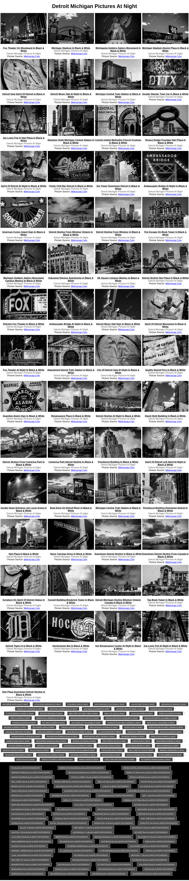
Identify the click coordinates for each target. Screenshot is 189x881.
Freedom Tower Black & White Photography (31, 772)
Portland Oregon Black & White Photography (31, 805)
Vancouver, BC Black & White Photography (156, 809)
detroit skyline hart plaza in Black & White (165, 278)
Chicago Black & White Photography (27, 814)
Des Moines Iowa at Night (43, 727)
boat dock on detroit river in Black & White (71, 509)
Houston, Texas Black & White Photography (30, 832)
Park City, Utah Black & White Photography (82, 800)
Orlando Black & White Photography (76, 841)
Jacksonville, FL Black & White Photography (92, 832)
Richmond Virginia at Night (133, 736)
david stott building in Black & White (165, 416)
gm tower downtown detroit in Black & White (118, 187)
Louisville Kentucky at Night (18, 732)
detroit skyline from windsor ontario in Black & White (71, 233)
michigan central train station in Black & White (118, 95)
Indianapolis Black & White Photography (156, 814)
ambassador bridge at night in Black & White (165, 187)
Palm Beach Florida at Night (79, 732)
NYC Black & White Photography (25, 768)
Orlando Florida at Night (15, 727)
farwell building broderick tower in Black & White (71, 601)
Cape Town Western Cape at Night (120, 759)
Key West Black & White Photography (151, 832)
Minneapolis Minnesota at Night (50, 718)
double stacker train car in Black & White (165, 94)
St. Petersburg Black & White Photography (118, 851)
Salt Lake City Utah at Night (141, 750)
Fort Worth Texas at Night (114, 741)
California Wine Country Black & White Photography (87, 791)
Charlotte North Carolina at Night (57, 759)
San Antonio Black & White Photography (68, 874)
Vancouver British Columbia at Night (160, 718)
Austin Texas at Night (25, 759)
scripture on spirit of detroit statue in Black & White (23, 601)
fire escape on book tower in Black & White (165, 233)
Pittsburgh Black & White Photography (149, 860)
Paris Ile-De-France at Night (163, 736)
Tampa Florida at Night (20, 718)
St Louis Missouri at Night (109, 732)
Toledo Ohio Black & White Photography (114, 818)
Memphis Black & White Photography (72, 837)
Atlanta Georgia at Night (19, 746)
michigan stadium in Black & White (71, 48)
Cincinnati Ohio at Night (47, 746)
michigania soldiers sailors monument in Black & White (118, 49)
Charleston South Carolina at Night (121, 718)
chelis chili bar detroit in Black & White (71, 186)
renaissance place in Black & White (71, 416)
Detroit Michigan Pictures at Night (23, 53)
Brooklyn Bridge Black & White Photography (150, 777)
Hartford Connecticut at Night (63, 709)
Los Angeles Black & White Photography (74, 786)
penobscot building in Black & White (118, 462)
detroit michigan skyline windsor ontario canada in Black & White (118, 601)
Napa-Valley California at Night (161, 723)
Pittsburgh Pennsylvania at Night (156, 759)
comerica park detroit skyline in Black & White (70, 463)
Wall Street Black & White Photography (29, 782)
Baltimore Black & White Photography (91, 855)
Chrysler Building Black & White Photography (88, 772)
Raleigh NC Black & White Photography (28, 846)
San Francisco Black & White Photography (30, 809)
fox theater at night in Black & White (23, 370)
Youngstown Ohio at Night (18, 741)
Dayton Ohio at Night (111, 755)
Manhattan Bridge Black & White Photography (32, 777)
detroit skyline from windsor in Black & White (118, 233)
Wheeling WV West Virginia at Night (99, 736)
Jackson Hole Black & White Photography (70, 795)
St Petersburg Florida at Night (20, 713)
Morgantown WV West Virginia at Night (166, 727)
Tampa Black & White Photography (160, 851)
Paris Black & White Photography (26, 800)
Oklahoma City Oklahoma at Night (86, 723)
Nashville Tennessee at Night (140, 732)
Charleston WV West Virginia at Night (124, 723)
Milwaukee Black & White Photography (111, 814)
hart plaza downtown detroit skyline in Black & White (23, 693)
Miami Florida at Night (88, 759)
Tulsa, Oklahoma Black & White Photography (31, 855)
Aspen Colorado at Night (170, 713)
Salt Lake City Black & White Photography (93, 805)
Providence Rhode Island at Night (51, 741)
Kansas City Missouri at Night (30, 709)
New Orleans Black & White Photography (112, 837)
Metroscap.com (32, 56)
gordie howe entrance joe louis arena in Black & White (24, 509)
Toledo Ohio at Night (133, 727)
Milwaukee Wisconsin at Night (18, 755)
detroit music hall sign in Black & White (118, 324)
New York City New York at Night (83, 713)
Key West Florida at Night (53, 723)
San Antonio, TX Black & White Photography (149, 846)
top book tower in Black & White (165, 600)
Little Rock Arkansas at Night (47, 704)
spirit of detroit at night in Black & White (23, 186)
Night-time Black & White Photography (158, 818)
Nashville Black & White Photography (72, 869)
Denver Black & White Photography (27, 795)
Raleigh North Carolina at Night (25, 736)
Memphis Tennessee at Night (172, 750)
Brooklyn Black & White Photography (28, 786)
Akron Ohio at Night (141, 741)
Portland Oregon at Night (49, 732)
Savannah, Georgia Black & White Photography (32, 851)
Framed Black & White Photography (27, 823)
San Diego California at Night (97, 709)
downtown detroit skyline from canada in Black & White (165, 555)
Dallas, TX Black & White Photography (37, 828)
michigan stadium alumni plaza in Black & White (165, 49)
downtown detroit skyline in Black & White (118, 554)
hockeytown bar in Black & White (70, 646)
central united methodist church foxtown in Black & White (118, 141)
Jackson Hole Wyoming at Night (130, 709)
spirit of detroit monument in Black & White (165, 325)
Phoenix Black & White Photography (27, 874)
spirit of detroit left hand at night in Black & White (165, 463)
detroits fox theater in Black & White (23, 324)
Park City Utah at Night (114, 713)
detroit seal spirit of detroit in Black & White (23, 95)
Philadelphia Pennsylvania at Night (62, 736)
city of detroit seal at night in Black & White (118, 371)
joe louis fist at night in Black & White (165, 646)
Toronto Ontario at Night (72, 727)
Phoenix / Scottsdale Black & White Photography (146, 800)
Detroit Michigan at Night (51, 713)
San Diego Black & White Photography (151, 805)
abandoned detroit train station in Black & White (70, 371)
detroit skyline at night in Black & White (118, 416)
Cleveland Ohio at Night (112, 750)
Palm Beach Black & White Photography (118, 841)
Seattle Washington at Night (139, 755)
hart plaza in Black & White (24, 554)
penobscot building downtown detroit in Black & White (165, 509)
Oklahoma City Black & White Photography (157, 837)
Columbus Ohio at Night (77, 704)
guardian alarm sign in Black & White (23, 416)
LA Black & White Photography (115, 786)
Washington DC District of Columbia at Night (75, 750)
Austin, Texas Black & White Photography (68, 823)
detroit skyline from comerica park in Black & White (24, 463)
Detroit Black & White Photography (69, 814)
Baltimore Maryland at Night (15, 704)
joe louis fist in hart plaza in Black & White (24, 139)
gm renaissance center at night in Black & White (118, 647)
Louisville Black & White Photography (71, 818)
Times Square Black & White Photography (115, 782)
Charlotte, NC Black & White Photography (159, 823)
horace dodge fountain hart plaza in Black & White (165, 141)
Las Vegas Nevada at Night (138, 746)
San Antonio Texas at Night (143, 704)
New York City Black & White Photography (30, 860)
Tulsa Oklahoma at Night (142, 713)
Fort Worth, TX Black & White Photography (93, 828)
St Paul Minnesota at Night (170, 755)
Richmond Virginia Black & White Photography (87, 846)
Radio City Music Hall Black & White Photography (148, 772)
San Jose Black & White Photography (73, 809)
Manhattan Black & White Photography (158, 782)
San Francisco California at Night (109, 704)
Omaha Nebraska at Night (168, 746)
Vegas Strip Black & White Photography (29, 791)
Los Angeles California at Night (78, 746)
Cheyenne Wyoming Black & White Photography (149, 791)
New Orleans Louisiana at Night (104, 727)
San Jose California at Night (83, 755)
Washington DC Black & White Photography (30, 864)
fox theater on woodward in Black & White (23, 49)
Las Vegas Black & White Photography (157, 786)
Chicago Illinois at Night (171, 732)
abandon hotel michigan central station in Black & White (71, 141)
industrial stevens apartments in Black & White (70, 279)
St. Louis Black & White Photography (76, 851)
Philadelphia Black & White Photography (90, 860)
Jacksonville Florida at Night (51, 755)
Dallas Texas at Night (39, 750)
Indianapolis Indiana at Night (174, 704)
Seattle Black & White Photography (113, 809)
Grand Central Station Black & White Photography (146, 768)
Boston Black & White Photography (74, 864)
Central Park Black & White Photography (72, 782)
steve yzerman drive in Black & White (71, 554)
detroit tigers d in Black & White (24, 646)
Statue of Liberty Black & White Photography (91, 777)
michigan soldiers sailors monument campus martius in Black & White (23, 279)
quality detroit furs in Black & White (165, 370)
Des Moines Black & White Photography (28, 818)
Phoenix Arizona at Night (161, 709)
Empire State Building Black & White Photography (81, 768)
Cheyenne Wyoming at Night (168, 741)
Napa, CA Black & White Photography (158, 795)
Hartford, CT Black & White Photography (149, 855)
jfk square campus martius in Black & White (118, 279)
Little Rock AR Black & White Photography (30, 837)
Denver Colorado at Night (84, 741)
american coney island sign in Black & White (23, 233)
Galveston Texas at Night (109, 746)
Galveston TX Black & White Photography (150, 828)
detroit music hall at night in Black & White (70, 95)
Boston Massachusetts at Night (84, 718)
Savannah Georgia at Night (24, 723)
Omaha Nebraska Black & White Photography (31, 841)
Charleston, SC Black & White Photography (113, 823)
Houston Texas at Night (13, 750)
